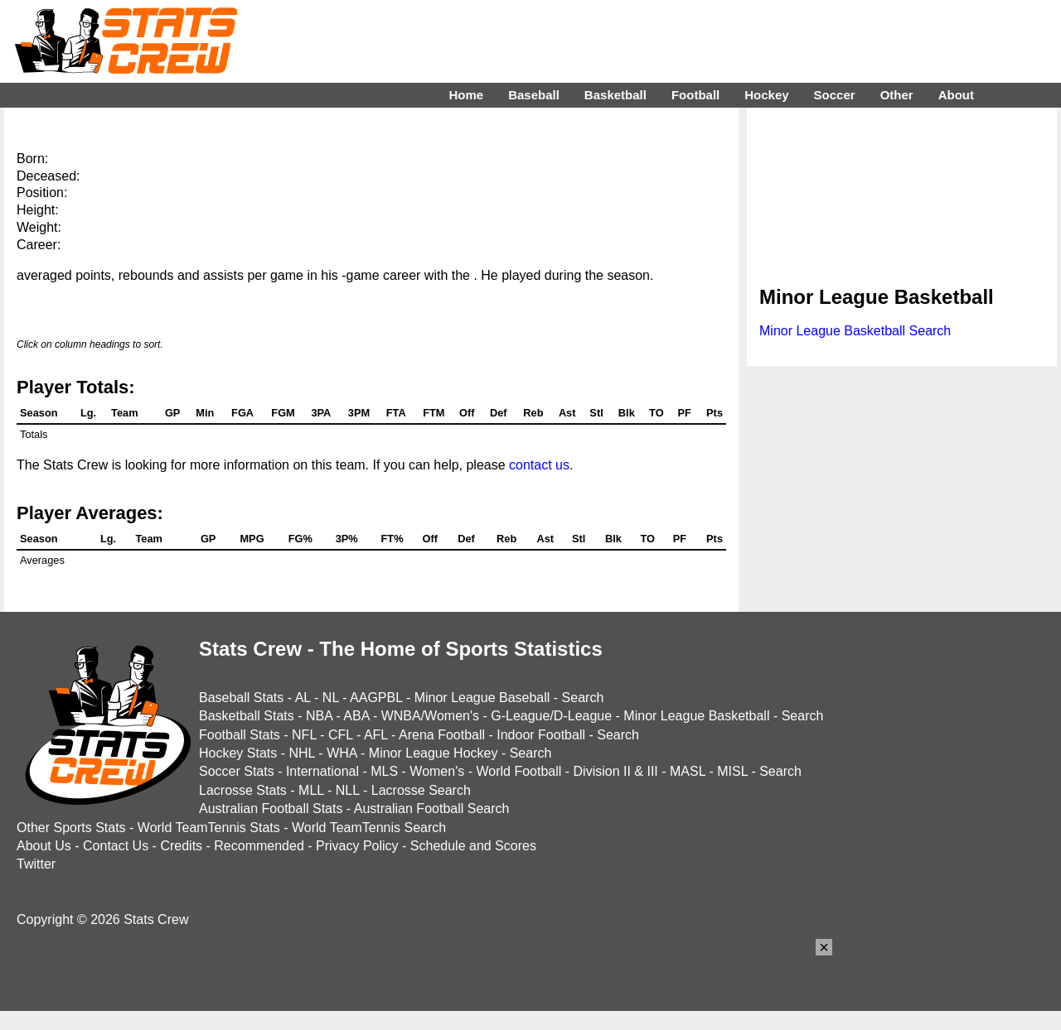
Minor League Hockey (433, 753)
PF (683, 413)
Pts (714, 413)
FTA (396, 413)
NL (330, 698)
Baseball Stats (241, 698)
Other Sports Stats (71, 828)
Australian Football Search (432, 808)
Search (583, 698)
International (322, 771)
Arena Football (442, 735)
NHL (301, 753)
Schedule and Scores (473, 846)
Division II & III (616, 771)
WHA (341, 753)
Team (124, 413)
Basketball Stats (246, 716)
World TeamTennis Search (369, 828)
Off (466, 413)
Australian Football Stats (270, 808)
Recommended (259, 846)
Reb (533, 413)
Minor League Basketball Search (855, 331)
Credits (181, 846)
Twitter (36, 864)
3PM (359, 413)
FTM (433, 413)
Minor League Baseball (482, 698)
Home (465, 95)
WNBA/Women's (430, 716)
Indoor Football (541, 735)
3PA (321, 413)
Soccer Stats (236, 771)
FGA (242, 413)
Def (498, 413)
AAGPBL (376, 698)
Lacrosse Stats (243, 790)
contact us (539, 465)
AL (303, 698)
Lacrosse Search (421, 790)
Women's (436, 771)
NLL (348, 790)
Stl (596, 413)
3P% (347, 538)
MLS (384, 771)
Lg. (88, 413)
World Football (518, 771)
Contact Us (115, 846)
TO (656, 413)
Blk (626, 413)
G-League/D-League (551, 716)
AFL (376, 735)
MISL (732, 771)
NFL (304, 735)
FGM (282, 413)
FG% (300, 538)
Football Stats (239, 735)
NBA (319, 716)
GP (173, 413)
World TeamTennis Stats (209, 828)
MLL (311, 790)
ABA (356, 716)
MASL (687, 771)
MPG (252, 538)
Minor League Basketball (696, 716)
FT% (392, 538)
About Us (44, 846)
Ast (567, 413)
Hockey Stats (238, 753)
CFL (340, 735)
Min (205, 413)
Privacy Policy (357, 846)
